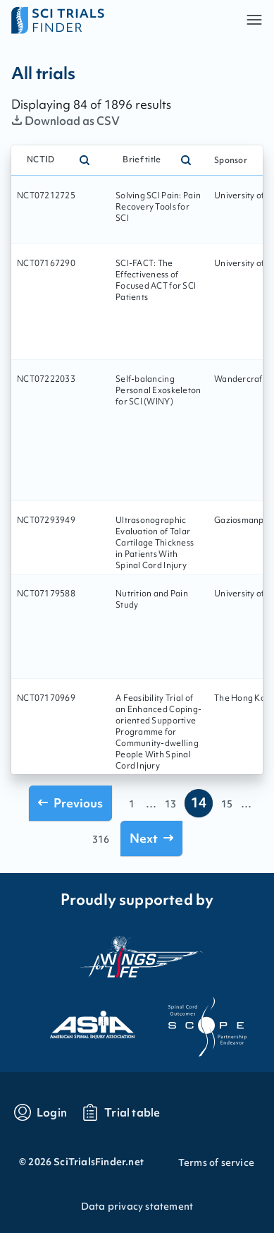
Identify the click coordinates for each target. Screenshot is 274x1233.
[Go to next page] (151, 838)
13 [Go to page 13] (170, 804)
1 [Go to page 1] (132, 804)
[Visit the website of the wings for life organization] (137, 956)
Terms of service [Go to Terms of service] (216, 1162)
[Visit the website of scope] (195, 1020)
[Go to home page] (74, 20)
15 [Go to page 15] (226, 804)
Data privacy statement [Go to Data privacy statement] (137, 1206)
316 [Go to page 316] (100, 839)
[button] (254, 19)
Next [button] (151, 838)
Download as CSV (66, 120)
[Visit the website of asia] (79, 1020)
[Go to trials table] (121, 1112)
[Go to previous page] (70, 803)
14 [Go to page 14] (198, 802)
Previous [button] (70, 803)
